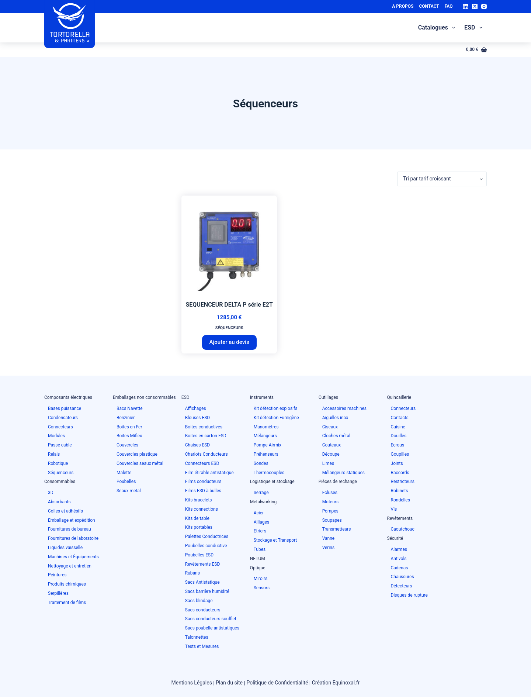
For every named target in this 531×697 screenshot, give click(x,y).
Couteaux (331, 445)
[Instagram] (484, 6)
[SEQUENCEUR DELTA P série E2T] (229, 243)
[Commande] (442, 179)
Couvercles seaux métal (140, 463)
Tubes (260, 549)
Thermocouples (269, 472)
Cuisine (398, 426)
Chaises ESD (197, 445)
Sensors (262, 587)
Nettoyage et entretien (69, 566)
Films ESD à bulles (203, 490)
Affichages (195, 408)
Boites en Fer (129, 426)
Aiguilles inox (335, 417)
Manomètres (266, 426)
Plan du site (229, 683)
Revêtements (400, 518)
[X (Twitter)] (475, 6)
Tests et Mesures (202, 646)
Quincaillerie (399, 397)
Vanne (328, 538)
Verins (328, 547)
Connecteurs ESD (202, 463)
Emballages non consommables (144, 397)
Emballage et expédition (71, 520)
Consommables (59, 481)
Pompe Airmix (267, 445)
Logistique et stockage (272, 481)
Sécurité (395, 538)
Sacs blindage (199, 600)
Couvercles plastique (137, 454)
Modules (56, 435)
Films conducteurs (203, 481)
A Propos (402, 6)
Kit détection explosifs (276, 408)
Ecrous (398, 445)
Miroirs (260, 578)
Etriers (260, 531)
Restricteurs (402, 481)
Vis (394, 509)
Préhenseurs (266, 454)
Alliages (261, 522)
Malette (124, 472)
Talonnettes (196, 637)
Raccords (400, 472)
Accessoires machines (344, 408)
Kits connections (201, 509)
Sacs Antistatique (202, 582)
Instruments (262, 397)
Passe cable (60, 445)
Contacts (400, 417)
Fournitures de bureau (69, 529)
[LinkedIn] (465, 6)
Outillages (328, 397)
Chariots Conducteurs (206, 454)
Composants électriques (68, 397)
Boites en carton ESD (205, 435)
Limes (328, 463)
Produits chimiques (67, 584)
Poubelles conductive (206, 545)
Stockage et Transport (275, 540)
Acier (259, 512)
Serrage (261, 492)
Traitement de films (67, 602)
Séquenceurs (229, 327)
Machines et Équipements (73, 556)
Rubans (192, 573)
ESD (474, 27)
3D (50, 492)
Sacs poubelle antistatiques (212, 628)
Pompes (330, 511)
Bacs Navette (130, 408)
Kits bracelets (198, 500)
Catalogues (438, 27)
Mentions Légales (191, 683)
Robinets (399, 490)
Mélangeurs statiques (343, 472)
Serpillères (58, 593)
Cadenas (399, 567)
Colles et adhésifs (65, 511)
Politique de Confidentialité (277, 683)
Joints (397, 463)
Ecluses (329, 492)
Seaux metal (129, 490)
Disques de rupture (409, 595)
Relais (54, 454)
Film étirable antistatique (209, 472)
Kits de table (197, 518)
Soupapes (332, 520)
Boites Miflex (129, 435)
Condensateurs (63, 417)
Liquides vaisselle (65, 547)
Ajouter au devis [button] (229, 342)
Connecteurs (60, 426)
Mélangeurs (265, 435)
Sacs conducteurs (203, 610)
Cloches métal (336, 435)
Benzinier (126, 417)
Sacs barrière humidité (207, 591)
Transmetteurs (336, 529)
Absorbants (59, 501)
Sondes (261, 463)
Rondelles (400, 500)
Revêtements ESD (202, 564)
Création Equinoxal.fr (336, 683)
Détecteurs (401, 586)
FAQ (449, 6)
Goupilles (400, 454)
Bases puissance (64, 408)
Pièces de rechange (338, 481)
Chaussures (402, 576)
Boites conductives (203, 426)
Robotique (58, 463)
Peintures (57, 574)
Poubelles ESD (199, 555)
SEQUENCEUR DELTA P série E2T (229, 304)
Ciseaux (330, 426)
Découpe (331, 454)
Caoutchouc (402, 529)
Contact (429, 6)
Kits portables (198, 527)
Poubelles (126, 481)
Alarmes (399, 549)
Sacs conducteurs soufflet (210, 618)
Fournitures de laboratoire (73, 538)
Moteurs (330, 501)
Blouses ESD (197, 417)
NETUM (257, 558)
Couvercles (127, 445)
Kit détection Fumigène (276, 417)
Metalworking (263, 501)
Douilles (399, 435)
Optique (258, 567)
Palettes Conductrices (206, 536)
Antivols (399, 558)
